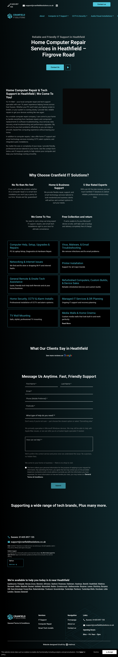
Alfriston (47, 584)
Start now (13, 564)
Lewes (89, 586)
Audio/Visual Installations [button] (101, 16)
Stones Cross (30, 584)
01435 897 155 (13, 5)
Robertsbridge (38, 589)
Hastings (78, 584)
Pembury (77, 589)
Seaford (54, 584)
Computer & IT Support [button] (57, 16)
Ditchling (96, 586)
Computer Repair (45, 624)
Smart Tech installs (45, 628)
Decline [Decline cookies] (96, 652)
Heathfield (93, 584)
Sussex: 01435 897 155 (22, 537)
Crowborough (62, 586)
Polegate (20, 584)
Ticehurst (49, 589)
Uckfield (38, 586)
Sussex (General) (21, 592)
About (42, 16)
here (81, 652)
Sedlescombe (73, 586)
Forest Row (27, 589)
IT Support (42, 620)
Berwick (40, 584)
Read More (66, 323)
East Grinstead (17, 589)
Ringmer (83, 586)
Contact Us (55, 67)
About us (71, 624)
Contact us (101, 4)
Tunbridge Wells (88, 589)
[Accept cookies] (109, 652)
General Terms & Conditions (19, 623)
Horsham (99, 589)
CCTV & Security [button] (79, 16)
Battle (17, 586)
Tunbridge (69, 589)
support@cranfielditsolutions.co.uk (38, 5)
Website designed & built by (59, 644)
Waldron (101, 584)
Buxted (31, 586)
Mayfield (24, 586)
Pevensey (62, 584)
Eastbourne (12, 584)
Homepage (72, 620)
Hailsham (70, 584)
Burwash (11, 586)
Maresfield (46, 586)
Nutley (53, 586)
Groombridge (59, 589)
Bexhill (85, 584)
